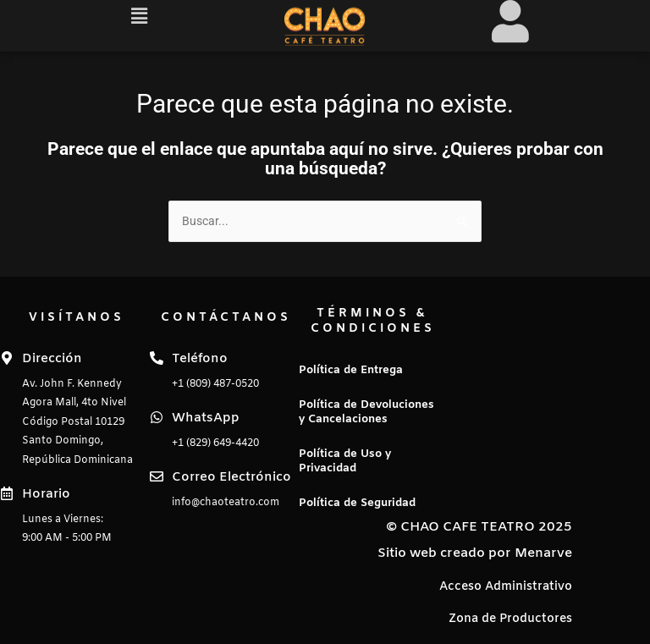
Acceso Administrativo (505, 587)
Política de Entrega (351, 370)
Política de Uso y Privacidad (345, 461)
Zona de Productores (510, 619)
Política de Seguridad (357, 503)
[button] (139, 16)
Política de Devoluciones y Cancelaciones (366, 412)
